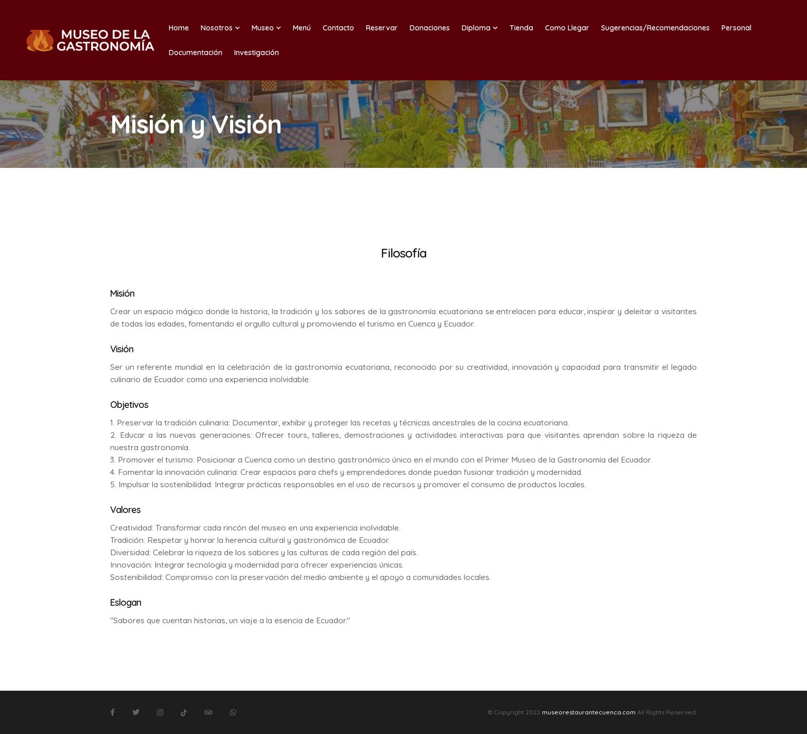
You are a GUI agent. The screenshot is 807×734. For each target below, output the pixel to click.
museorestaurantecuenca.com (589, 712)
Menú (302, 27)
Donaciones (430, 27)
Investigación (256, 52)
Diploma (480, 27)
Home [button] (179, 27)
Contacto (338, 27)
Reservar (382, 27)
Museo (266, 27)
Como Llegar (567, 27)
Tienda (521, 27)
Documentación (195, 52)
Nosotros (220, 27)
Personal (736, 27)
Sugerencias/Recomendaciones (655, 27)
